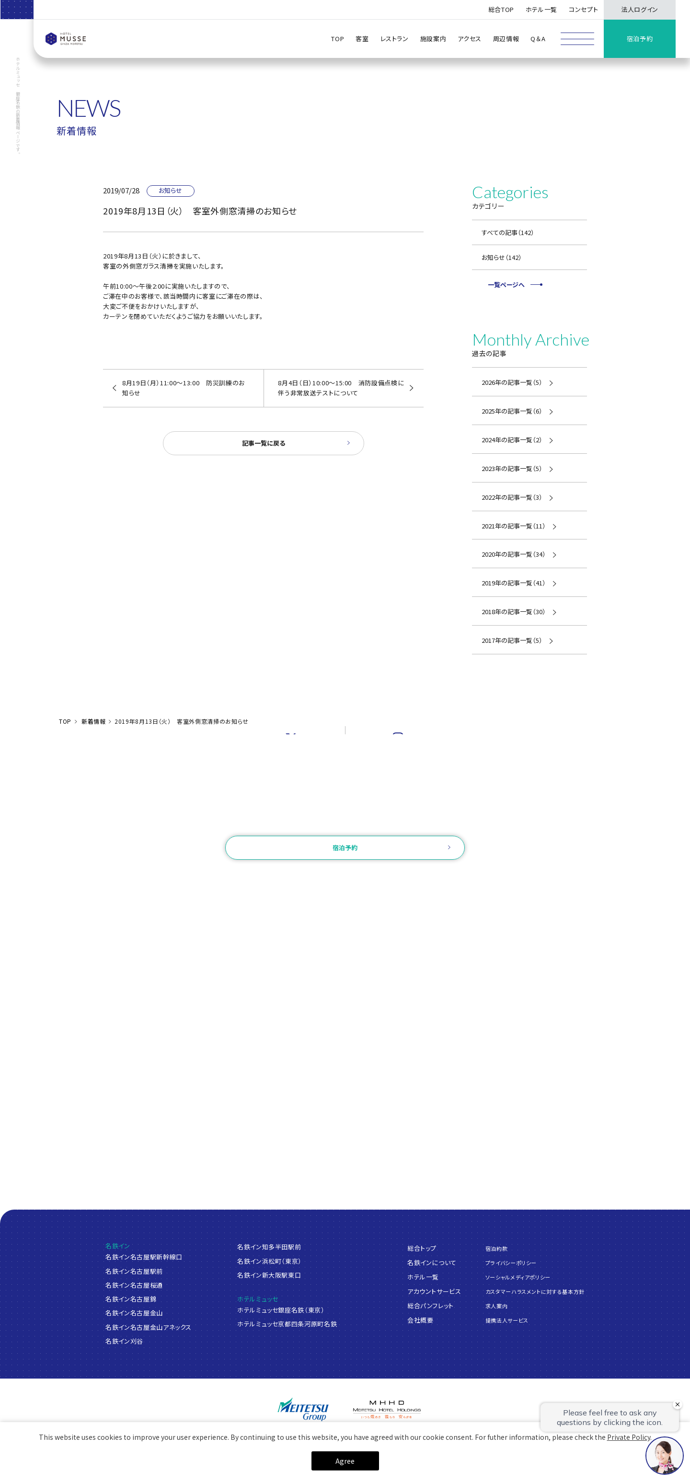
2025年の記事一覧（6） (512, 410)
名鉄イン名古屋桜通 (134, 1285)
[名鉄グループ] (303, 1409)
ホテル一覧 (423, 1276)
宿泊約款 (496, 1248)
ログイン (291, 878)
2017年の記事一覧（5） (512, 640)
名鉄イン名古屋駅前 (134, 1271)
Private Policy (628, 1437)
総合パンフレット (430, 1305)
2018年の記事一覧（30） (514, 611)
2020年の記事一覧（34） (514, 554)
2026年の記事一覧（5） (512, 382)
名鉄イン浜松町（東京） (269, 1261)
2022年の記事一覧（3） (512, 497)
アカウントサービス (434, 1290)
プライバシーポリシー (511, 1263)
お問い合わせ (344, 822)
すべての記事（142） (508, 232)
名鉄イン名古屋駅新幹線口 (144, 1256)
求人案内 (496, 1306)
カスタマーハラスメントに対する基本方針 (535, 1291)
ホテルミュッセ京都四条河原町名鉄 (287, 1323)
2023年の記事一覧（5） (512, 468)
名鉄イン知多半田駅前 (269, 1246)
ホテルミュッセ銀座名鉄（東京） (281, 1309)
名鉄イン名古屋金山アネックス (148, 1327)
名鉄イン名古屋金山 (134, 1312)
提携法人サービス (507, 1320)
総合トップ (422, 1247)
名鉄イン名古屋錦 (130, 1298)
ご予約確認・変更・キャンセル (226, 878)
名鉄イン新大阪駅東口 (269, 1274)
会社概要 (420, 1319)
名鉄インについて (432, 1262)
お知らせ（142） (502, 257)
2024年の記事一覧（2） (512, 439)
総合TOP (501, 9)
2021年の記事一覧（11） (514, 525)
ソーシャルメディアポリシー (518, 1277)
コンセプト (583, 9)
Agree (345, 1461)
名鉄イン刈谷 (124, 1341)
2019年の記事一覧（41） (514, 582)
